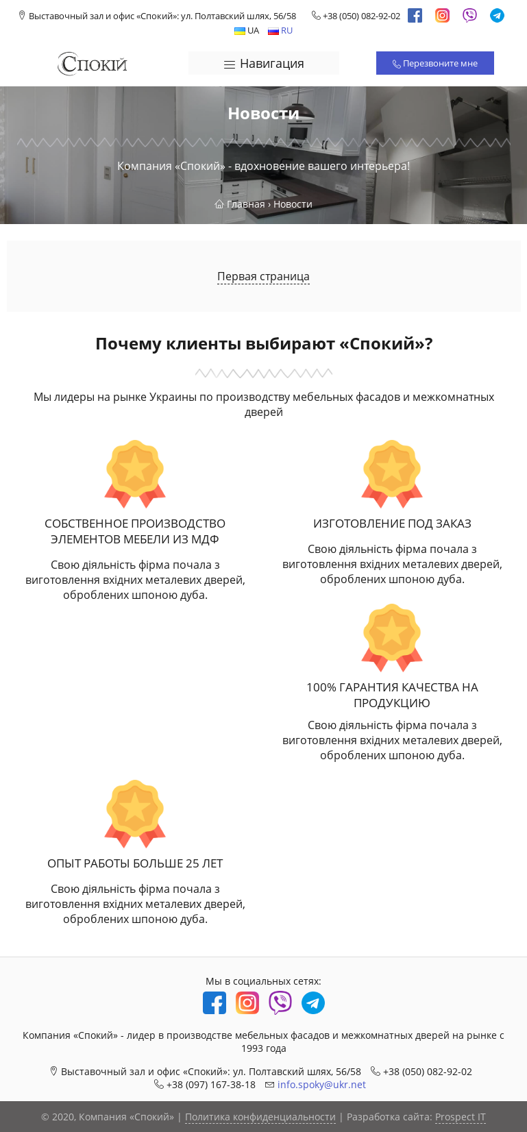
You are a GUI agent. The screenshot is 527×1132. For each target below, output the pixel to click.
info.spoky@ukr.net (322, 1084)
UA (246, 30)
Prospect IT (460, 1116)
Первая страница (263, 276)
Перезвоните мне (435, 63)
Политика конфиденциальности (260, 1116)
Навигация (263, 63)
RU (280, 30)
